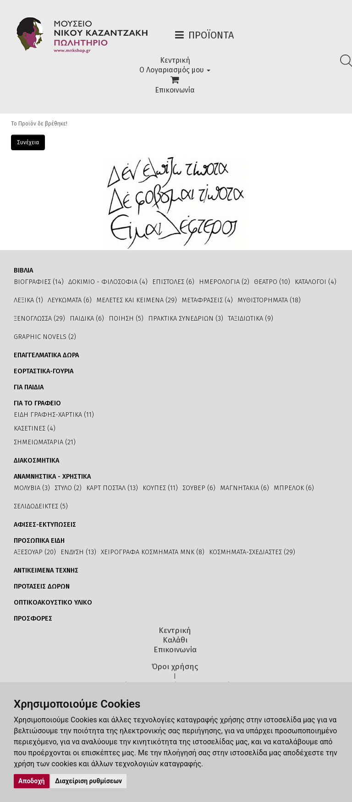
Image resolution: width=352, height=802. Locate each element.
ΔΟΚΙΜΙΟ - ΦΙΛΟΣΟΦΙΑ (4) (108, 282)
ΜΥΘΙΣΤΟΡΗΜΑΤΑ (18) (269, 300)
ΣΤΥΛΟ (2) (68, 488)
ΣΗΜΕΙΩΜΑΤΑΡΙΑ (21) (45, 442)
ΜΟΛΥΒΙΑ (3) (32, 488)
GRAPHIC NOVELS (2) (45, 337)
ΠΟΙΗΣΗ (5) (126, 318)
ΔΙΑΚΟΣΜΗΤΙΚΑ (36, 460)
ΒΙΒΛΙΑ (23, 270)
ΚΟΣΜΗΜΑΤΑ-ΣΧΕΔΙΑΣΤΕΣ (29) (252, 552)
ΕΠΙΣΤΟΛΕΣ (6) (173, 282)
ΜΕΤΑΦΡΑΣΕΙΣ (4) (207, 300)
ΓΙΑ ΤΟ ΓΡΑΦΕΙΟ (37, 403)
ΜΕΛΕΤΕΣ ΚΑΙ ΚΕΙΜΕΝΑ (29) (136, 300)
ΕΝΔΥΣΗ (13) (78, 552)
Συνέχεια (28, 142)
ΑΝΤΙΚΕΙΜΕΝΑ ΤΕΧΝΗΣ (46, 570)
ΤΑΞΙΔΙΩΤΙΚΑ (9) (250, 318)
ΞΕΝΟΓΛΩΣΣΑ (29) (39, 318)
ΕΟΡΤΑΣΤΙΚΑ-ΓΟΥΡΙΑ (43, 371)
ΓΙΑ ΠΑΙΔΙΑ (29, 387)
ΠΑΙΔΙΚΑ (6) (87, 318)
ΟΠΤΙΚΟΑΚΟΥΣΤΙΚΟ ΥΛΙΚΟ (53, 602)
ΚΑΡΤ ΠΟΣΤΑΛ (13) (112, 488)
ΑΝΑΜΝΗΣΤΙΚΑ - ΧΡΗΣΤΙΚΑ (52, 476)
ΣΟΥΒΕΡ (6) (198, 488)
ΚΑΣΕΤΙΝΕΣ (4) (34, 428)
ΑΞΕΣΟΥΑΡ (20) (35, 552)
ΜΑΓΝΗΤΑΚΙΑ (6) (244, 488)
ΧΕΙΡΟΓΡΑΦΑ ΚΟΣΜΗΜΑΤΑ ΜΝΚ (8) (152, 552)
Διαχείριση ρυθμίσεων (88, 781)
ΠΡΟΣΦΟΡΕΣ (33, 618)
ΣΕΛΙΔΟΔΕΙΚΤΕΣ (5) (41, 506)
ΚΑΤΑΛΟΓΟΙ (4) (315, 282)
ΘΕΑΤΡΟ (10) (272, 282)
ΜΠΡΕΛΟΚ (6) (294, 488)
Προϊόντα (211, 35)
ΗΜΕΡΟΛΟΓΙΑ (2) (224, 282)
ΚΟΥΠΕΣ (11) (160, 488)
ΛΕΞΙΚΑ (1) (28, 300)
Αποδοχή (31, 781)
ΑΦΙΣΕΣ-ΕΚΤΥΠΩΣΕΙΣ (45, 525)
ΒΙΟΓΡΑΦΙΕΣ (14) (39, 282)
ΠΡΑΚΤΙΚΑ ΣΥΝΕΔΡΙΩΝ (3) (185, 318)
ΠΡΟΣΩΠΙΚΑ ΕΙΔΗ (39, 541)
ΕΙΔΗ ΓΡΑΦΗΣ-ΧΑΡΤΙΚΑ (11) (54, 415)
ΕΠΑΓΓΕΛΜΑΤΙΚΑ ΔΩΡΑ (46, 355)
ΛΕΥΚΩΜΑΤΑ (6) (70, 300)
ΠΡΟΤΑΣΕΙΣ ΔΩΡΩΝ (42, 586)
